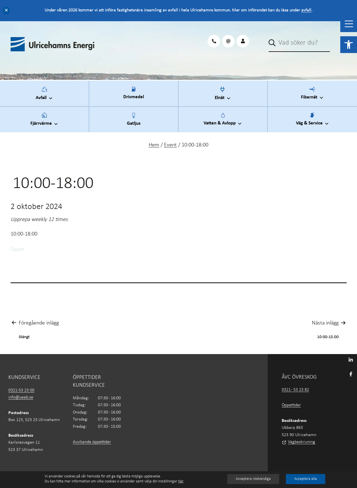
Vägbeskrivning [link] (301, 442)
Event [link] (170, 145)
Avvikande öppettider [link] (92, 442)
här (181, 481)
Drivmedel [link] (133, 96)
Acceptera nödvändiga (253, 479)
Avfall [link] (44, 95)
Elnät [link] (223, 95)
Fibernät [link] (312, 95)
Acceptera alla (305, 479)
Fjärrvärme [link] (44, 121)
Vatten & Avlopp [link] (223, 121)
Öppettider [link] (291, 405)
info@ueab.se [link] (20, 397)
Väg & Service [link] (312, 121)
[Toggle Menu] (349, 24)
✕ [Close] (6, 10)
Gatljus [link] (134, 122)
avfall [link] (306, 10)
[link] (348, 44)
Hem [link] (154, 145)
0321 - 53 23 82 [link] (295, 390)
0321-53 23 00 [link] (21, 390)
